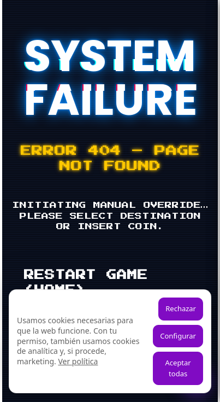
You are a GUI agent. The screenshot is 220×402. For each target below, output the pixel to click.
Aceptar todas (178, 368)
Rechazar (180, 308)
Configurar (178, 336)
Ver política (78, 361)
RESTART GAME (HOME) (86, 282)
